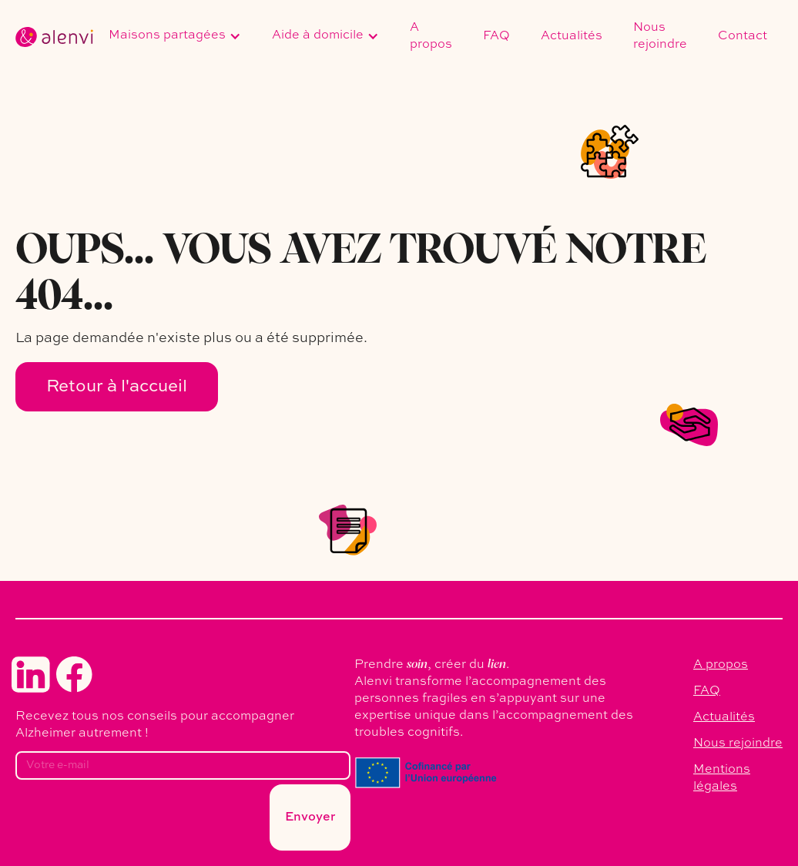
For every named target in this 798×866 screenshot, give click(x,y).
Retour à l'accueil (116, 386)
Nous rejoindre (660, 36)
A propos (431, 36)
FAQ (496, 36)
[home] (54, 37)
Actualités (571, 36)
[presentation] (132, 822)
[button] (174, 37)
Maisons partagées (167, 35)
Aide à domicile (318, 35)
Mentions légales (721, 778)
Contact (742, 36)
